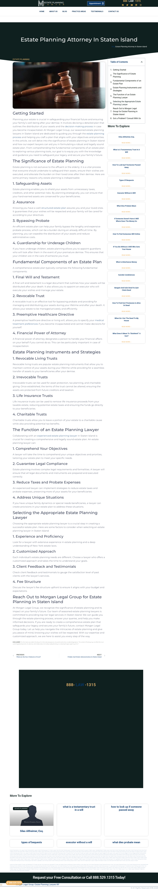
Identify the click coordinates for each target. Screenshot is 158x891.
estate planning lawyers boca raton (130, 854)
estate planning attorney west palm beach (77, 856)
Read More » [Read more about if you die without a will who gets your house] (126, 255)
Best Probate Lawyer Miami (41, 851)
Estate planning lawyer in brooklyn (91, 866)
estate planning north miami (140, 859)
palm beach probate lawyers (90, 857)
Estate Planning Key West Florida (62, 853)
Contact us (113, 11)
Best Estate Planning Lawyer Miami (55, 851)
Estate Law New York (39, 864)
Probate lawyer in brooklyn (87, 869)
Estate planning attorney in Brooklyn (21, 870)
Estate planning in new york (53, 866)
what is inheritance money (126, 262)
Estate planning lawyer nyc (44, 867)
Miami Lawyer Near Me (55, 850)
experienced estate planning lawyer (57, 435)
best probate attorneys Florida (57, 859)
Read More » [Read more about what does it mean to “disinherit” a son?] (126, 342)
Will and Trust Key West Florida (76, 853)
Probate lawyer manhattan (133, 869)
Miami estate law (123, 860)
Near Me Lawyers (84, 850)
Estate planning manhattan (80, 867)
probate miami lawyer (89, 860)
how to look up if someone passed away (126, 808)
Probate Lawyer (136, 857)
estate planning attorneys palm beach (43, 856)
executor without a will (126, 193)
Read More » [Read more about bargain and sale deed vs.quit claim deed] (126, 296)
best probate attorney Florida (44, 859)
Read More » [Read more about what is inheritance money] (126, 268)
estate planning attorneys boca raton (27, 856)
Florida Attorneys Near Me (37, 853)
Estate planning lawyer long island (30, 867)
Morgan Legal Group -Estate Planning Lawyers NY (37, 884)
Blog (64, 11)
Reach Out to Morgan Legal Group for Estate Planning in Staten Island (125, 111)
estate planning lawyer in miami (127, 859)
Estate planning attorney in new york (107, 864)
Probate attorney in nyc (75, 869)
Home (41, 11)
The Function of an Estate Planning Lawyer (124, 96)
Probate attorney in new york (64, 869)
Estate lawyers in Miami (132, 860)
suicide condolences (126, 275)
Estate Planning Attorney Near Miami (139, 850)
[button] (142, 62)
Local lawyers (109, 867)
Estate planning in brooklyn (41, 866)
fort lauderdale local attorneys (42, 860)
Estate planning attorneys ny (28, 866)
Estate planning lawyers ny (56, 867)
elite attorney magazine (132, 853)
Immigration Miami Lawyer (140, 851)
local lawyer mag (93, 853)
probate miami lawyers (56, 854)
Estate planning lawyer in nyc (16, 867)
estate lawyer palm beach (97, 859)
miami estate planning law (54, 860)
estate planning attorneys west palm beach (96, 856)
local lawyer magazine (102, 853)
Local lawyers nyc (116, 867)
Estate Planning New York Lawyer (17, 850)
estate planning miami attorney (33, 854)
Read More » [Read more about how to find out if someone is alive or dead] (126, 311)
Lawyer (55, 4)
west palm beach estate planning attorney (134, 856)
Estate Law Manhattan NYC (28, 864)
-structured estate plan (53, 208)
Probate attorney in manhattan (50, 869)
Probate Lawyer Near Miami (109, 850)
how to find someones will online (126, 234)
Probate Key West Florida (49, 853)
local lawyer (86, 853)
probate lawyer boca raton (127, 857)
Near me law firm (124, 867)
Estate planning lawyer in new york (138, 866)
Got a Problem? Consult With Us (127, 118)
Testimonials (97, 11)
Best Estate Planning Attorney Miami (71, 851)
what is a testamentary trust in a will (79, 808)
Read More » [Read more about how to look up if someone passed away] (126, 173)
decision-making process (79, 126)
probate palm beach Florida (100, 860)
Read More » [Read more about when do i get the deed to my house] (126, 327)
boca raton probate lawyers (48, 857)
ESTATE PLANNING (21, 59)
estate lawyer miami (86, 854)
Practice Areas (79, 11)
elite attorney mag (122, 853)
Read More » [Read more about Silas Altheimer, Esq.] (126, 143)
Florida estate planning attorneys (17, 860)
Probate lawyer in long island (99, 869)
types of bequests (126, 180)
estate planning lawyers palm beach (114, 854)
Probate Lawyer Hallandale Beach (96, 850)
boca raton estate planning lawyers (33, 857)
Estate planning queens (91, 867)
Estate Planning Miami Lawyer (31, 850)
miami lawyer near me (79, 860)
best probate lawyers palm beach (83, 859)
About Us (53, 11)
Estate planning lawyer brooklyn (76, 866)
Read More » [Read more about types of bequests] (126, 186)
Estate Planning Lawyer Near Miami (123, 850)
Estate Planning (54, 2)
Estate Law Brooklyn (68, 864)
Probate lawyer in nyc (123, 869)
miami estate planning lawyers (67, 860)
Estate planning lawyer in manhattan (123, 866)
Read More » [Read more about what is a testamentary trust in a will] (126, 158)
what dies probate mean (126, 206)
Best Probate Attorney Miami (29, 851)
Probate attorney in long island (37, 869)
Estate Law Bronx (76, 864)
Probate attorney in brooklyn (24, 869)
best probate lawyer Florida (70, 859)
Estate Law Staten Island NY (16, 864)
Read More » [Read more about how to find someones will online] (126, 240)
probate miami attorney (46, 854)
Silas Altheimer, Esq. (126, 137)
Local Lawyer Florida (27, 853)
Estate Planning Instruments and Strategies (127, 89)
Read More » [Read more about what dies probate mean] (126, 212)
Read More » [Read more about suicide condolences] (126, 281)
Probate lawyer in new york (112, 869)
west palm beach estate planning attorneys (115, 856)
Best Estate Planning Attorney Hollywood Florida (89, 851)
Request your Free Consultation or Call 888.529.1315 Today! (79, 877)
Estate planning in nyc (64, 866)
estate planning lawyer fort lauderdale (111, 859)
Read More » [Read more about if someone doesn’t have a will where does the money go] (126, 227)
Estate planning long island (68, 867)
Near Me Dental (77, 850)
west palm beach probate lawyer (61, 857)
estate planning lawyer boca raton (98, 854)
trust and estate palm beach (113, 860)
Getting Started (119, 70)
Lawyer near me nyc (101, 867)
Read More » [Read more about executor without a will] (126, 199)
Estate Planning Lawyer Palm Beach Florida (109, 851)
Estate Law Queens (60, 864)
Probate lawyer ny (14, 869)
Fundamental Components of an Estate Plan (127, 82)
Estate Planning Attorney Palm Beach (127, 851)
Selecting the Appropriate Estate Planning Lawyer (127, 103)
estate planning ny (95, 864)
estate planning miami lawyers (20, 854)
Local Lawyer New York (86, 864)
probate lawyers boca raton (115, 857)
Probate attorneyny (141, 867)
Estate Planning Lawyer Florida (67, 850)
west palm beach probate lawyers (76, 857)
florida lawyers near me (29, 860)
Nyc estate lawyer (133, 867)
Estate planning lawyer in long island (107, 866)
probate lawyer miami (76, 854)
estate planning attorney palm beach (60, 856)
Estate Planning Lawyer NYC (44, 850)
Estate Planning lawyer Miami (16, 853)
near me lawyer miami (67, 854)
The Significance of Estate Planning (124, 75)
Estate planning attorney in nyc (122, 864)
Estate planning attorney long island (137, 864)
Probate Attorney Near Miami (16, 851)
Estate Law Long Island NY (49, 864)
